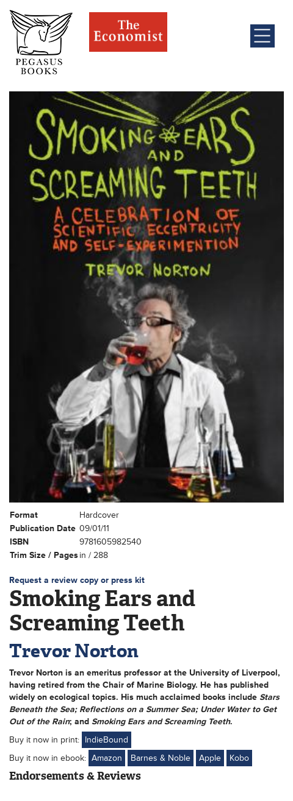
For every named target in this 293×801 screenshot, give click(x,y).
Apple (210, 758)
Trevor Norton (74, 651)
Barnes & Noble (160, 758)
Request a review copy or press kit (77, 580)
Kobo (239, 758)
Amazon (107, 758)
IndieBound (106, 740)
